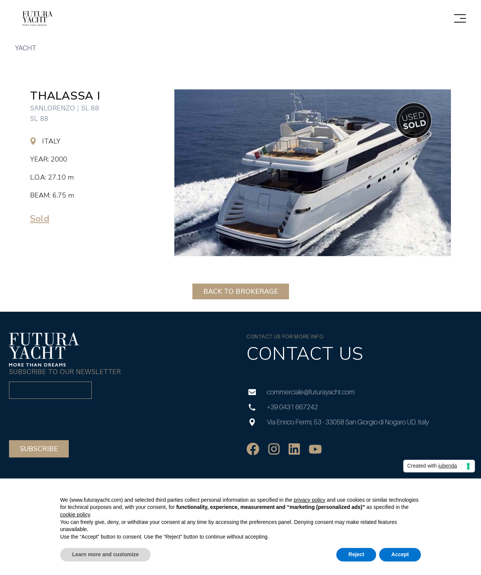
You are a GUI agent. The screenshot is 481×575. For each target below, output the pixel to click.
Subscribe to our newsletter (65, 372)
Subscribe (39, 448)
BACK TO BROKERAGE (240, 291)
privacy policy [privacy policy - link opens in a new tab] (309, 500)
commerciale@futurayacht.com (301, 392)
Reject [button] (356, 554)
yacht (25, 48)
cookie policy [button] (75, 515)
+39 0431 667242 (282, 407)
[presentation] (66, 419)
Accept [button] (400, 554)
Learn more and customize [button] (105, 554)
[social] (253, 449)
